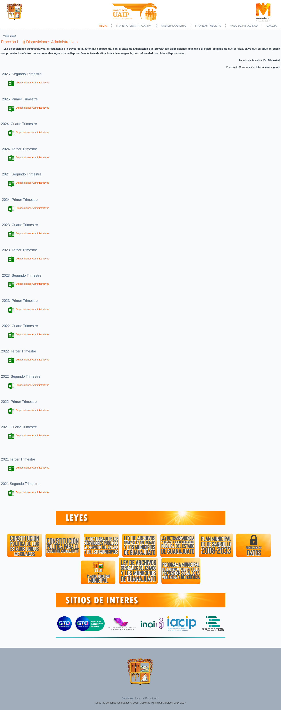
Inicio (103, 25)
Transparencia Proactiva (134, 25)
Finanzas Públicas (208, 25)
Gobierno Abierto (173, 25)
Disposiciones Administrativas (28, 82)
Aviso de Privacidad (244, 25)
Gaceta (272, 25)
